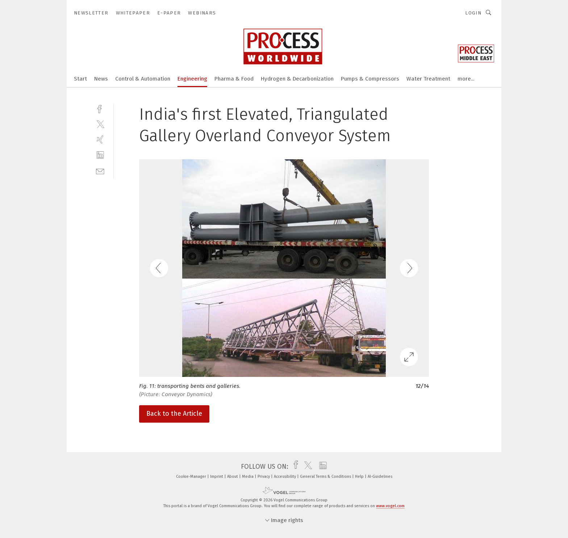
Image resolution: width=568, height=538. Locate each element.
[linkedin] (100, 155)
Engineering (192, 78)
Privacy (264, 476)
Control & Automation (142, 78)
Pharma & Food (234, 78)
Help (360, 476)
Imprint (217, 476)
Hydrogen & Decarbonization (297, 78)
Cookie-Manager (191, 476)
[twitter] (100, 123)
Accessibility (285, 476)
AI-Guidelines (380, 476)
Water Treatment (428, 78)
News (101, 78)
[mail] (100, 170)
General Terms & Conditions (326, 476)
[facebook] (100, 108)
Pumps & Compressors (370, 78)
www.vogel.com (390, 506)
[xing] (100, 139)
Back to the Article (174, 414)
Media (248, 476)
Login (473, 13)
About (233, 476)
